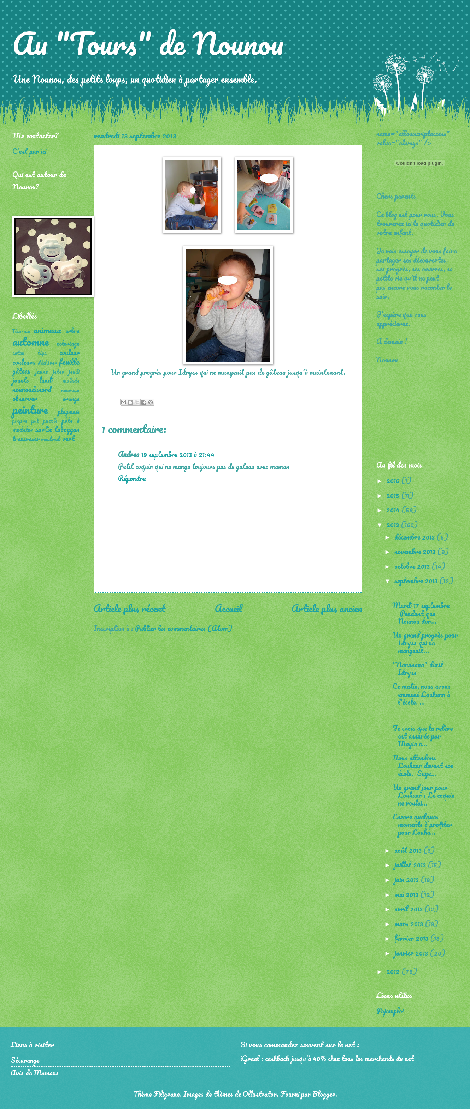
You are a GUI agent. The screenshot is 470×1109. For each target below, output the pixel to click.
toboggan (67, 429)
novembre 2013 (415, 551)
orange (71, 398)
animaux (47, 330)
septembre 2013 (416, 580)
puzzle (50, 420)
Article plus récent (129, 608)
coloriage (68, 343)
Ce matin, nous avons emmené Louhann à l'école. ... (422, 693)
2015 (393, 495)
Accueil (228, 608)
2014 (393, 509)
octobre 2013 (412, 566)
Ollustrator (260, 1093)
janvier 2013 (412, 952)
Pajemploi (390, 1010)
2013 (393, 524)
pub (35, 420)
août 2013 (408, 850)
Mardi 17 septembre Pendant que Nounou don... (421, 612)
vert (68, 438)
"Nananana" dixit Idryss (418, 668)
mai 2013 (407, 894)
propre (19, 420)
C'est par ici (29, 151)
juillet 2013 (411, 864)
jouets (20, 380)
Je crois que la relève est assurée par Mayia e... (423, 735)
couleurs (23, 362)
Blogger (323, 1093)
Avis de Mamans (35, 1072)
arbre (72, 330)
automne (30, 341)
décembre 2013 (415, 536)
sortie (43, 429)
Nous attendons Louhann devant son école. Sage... (423, 765)
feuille (69, 361)
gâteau (21, 370)
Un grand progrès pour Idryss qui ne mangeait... (425, 642)
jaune (41, 371)
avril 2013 (409, 908)
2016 (393, 480)
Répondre (132, 478)
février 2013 (412, 938)
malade (71, 380)
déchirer (47, 362)
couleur (69, 352)
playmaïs (69, 411)
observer (24, 398)
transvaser (26, 438)
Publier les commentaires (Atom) (183, 628)
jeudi (74, 371)
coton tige (29, 352)
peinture (30, 409)
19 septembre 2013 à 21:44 (178, 454)
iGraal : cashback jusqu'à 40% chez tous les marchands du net (327, 1058)
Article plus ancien (327, 608)
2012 (393, 971)
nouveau (70, 389)
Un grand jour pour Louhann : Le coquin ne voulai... (424, 795)
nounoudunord (31, 389)
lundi (46, 380)
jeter (58, 371)
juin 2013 (407, 879)
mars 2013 (409, 923)
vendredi (51, 439)
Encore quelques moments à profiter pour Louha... (422, 824)
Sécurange (25, 1060)
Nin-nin (21, 331)
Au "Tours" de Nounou (147, 43)
